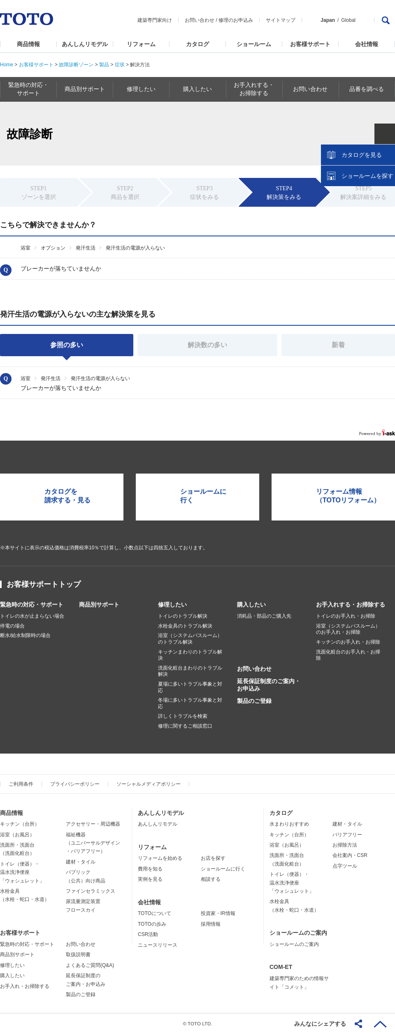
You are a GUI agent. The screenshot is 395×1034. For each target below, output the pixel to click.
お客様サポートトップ (44, 584)
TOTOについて (154, 913)
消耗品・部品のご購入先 (264, 616)
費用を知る (150, 869)
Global (348, 20)
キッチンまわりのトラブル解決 (190, 655)
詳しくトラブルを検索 (182, 716)
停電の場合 (12, 626)
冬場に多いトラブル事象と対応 (190, 703)
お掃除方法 (344, 845)
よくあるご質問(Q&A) (90, 965)
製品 (104, 65)
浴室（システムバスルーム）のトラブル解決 (190, 639)
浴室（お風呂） (17, 835)
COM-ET (281, 967)
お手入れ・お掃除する (24, 986)
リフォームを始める (160, 858)
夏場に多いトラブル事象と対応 (190, 687)
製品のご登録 (254, 701)
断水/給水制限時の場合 (25, 635)
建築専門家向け (154, 20)
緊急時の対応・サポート (31, 604)
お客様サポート (310, 44)
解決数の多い (207, 344)
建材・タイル (80, 862)
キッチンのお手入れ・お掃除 (348, 642)
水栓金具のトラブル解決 (185, 626)
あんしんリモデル (85, 44)
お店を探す (213, 858)
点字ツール (344, 866)
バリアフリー (347, 835)
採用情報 (211, 924)
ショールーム (254, 44)
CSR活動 (148, 934)
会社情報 (366, 44)
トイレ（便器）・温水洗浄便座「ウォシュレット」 (22, 872)
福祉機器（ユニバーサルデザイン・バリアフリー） (93, 843)
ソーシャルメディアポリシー (148, 784)
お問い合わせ (199, 20)
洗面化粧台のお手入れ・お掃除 (348, 655)
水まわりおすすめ (289, 824)
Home (6, 65)
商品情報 (28, 44)
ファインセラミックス (90, 891)
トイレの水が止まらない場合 (32, 616)
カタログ (197, 44)
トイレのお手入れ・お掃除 (345, 616)
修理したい (172, 604)
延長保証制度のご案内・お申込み (268, 685)
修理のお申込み (235, 20)
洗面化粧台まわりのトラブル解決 (190, 671)
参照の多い (66, 344)
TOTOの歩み (152, 924)
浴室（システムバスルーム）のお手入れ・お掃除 (348, 629)
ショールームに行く (223, 869)
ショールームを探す (367, 176)
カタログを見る (362, 155)
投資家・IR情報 (218, 913)
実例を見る (150, 879)
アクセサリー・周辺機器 (93, 824)
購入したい (251, 604)
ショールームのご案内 (298, 932)
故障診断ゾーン (76, 65)
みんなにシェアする (320, 1023)
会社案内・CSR (349, 855)
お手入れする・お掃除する (350, 604)
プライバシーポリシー (75, 784)
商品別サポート (99, 604)
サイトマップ (280, 20)
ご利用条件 (21, 784)
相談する (211, 879)
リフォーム (141, 44)
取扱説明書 (78, 954)
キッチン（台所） (20, 824)
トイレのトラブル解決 (182, 616)
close (384, 134)
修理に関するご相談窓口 (185, 726)
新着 (338, 344)
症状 (120, 65)
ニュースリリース (157, 945)
